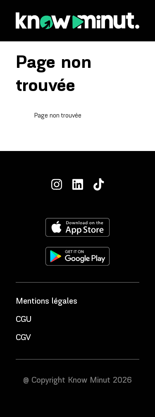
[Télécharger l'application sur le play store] (77, 256)
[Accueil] (77, 20)
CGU (23, 319)
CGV (23, 338)
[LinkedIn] (77, 184)
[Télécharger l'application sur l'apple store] (77, 227)
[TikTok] (98, 184)
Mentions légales (46, 301)
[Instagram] (56, 184)
